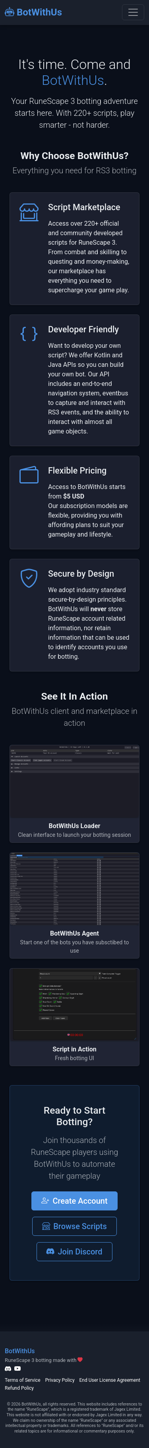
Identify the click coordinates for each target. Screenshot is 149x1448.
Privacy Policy (60, 1380)
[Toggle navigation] (133, 12)
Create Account (74, 1201)
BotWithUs (33, 12)
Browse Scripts (74, 1226)
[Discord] (8, 1369)
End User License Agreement (109, 1380)
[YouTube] (17, 1369)
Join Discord (74, 1251)
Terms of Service (23, 1380)
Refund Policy (19, 1388)
